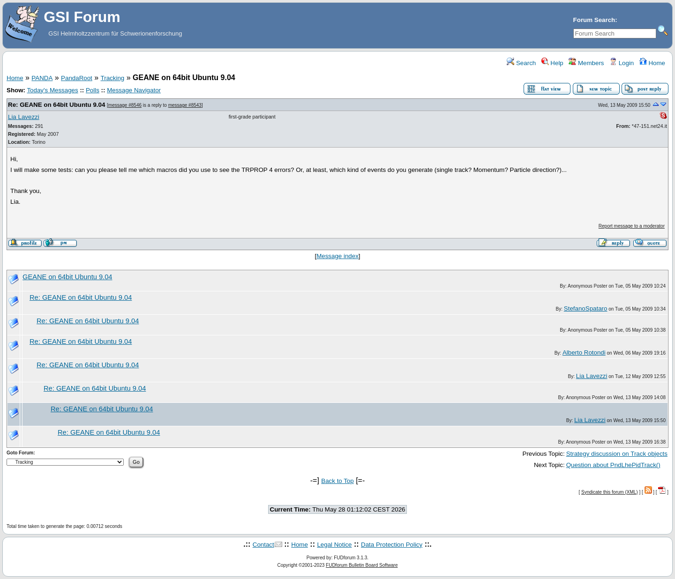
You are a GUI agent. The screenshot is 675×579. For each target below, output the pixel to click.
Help (552, 63)
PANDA (41, 78)
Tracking (113, 78)
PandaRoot (76, 78)
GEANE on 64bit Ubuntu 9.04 (67, 277)
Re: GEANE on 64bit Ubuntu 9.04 (56, 104)
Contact (263, 544)
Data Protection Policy (391, 544)
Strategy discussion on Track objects (617, 453)
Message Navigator (134, 90)
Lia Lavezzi (23, 116)
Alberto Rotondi (584, 352)
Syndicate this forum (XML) (609, 492)
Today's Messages (52, 90)
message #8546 (125, 105)
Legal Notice (334, 544)
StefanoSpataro (586, 308)
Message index (337, 256)
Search (521, 63)
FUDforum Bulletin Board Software (362, 565)
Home (652, 63)
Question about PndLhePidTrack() (613, 464)
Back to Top (337, 480)
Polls (92, 90)
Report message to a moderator (632, 226)
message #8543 (185, 105)
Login (621, 63)
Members (586, 63)
